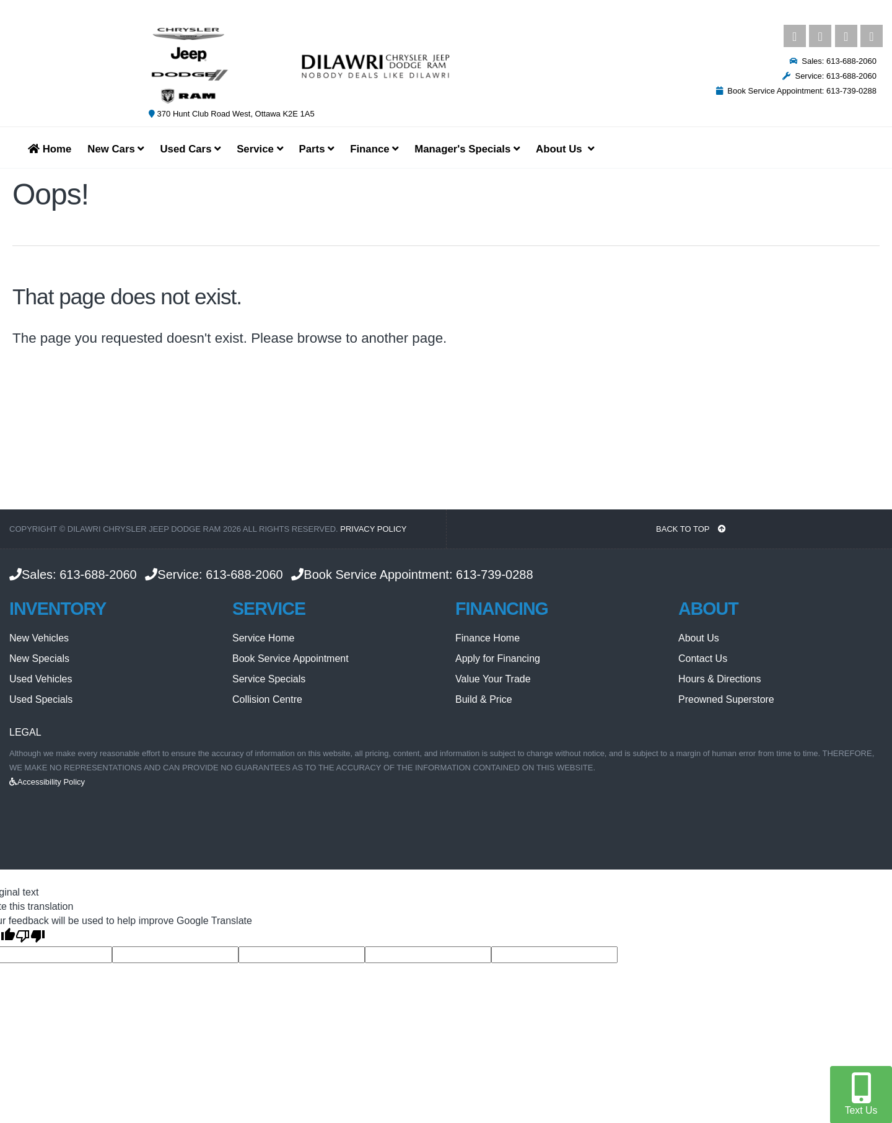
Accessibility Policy (47, 781)
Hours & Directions (719, 679)
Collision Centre (267, 699)
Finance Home (487, 638)
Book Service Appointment (290, 658)
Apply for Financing (497, 658)
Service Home (263, 638)
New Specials (39, 658)
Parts (316, 149)
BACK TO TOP (691, 529)
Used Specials (40, 699)
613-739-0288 (494, 574)
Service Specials (268, 679)
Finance (374, 149)
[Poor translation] (30, 937)
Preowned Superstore (726, 699)
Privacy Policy (373, 529)
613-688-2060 (98, 574)
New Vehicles (39, 638)
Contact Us (702, 658)
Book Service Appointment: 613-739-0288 (796, 90)
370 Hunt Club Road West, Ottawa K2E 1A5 (232, 113)
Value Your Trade (493, 679)
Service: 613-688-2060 (829, 76)
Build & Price (483, 699)
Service (259, 149)
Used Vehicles (40, 679)
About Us (698, 638)
